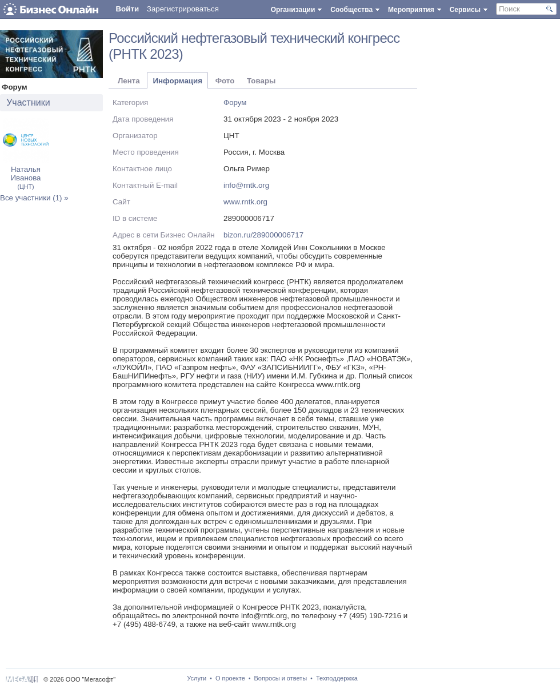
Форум (235, 102)
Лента (129, 80)
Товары (261, 80)
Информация (177, 80)
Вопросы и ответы (280, 678)
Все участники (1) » (34, 198)
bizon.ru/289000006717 (263, 235)
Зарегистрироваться (183, 9)
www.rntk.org (245, 202)
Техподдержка (337, 678)
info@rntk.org (246, 185)
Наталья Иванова (25, 177)
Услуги (196, 678)
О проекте (230, 678)
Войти (127, 9)
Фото (225, 80)
